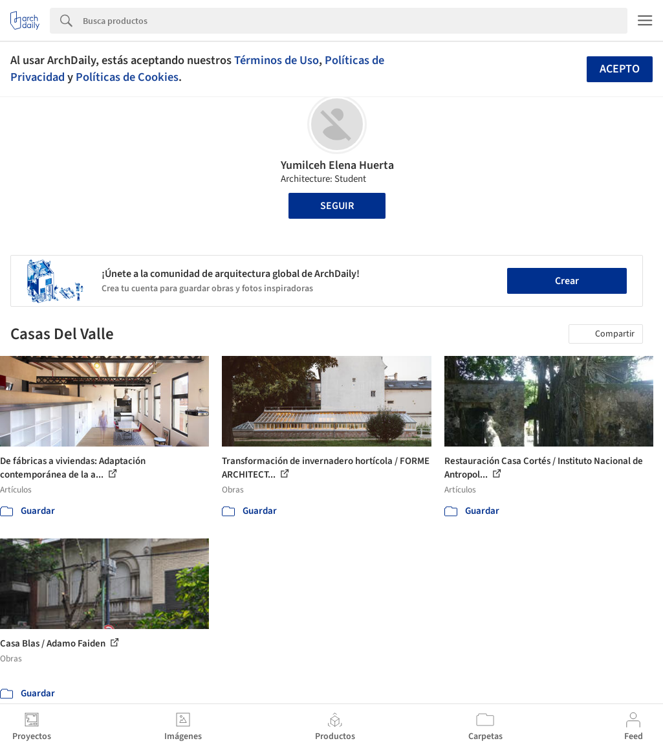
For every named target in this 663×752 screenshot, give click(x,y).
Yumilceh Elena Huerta (337, 165)
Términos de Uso (276, 60)
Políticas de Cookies (127, 77)
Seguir (337, 206)
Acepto (620, 69)
